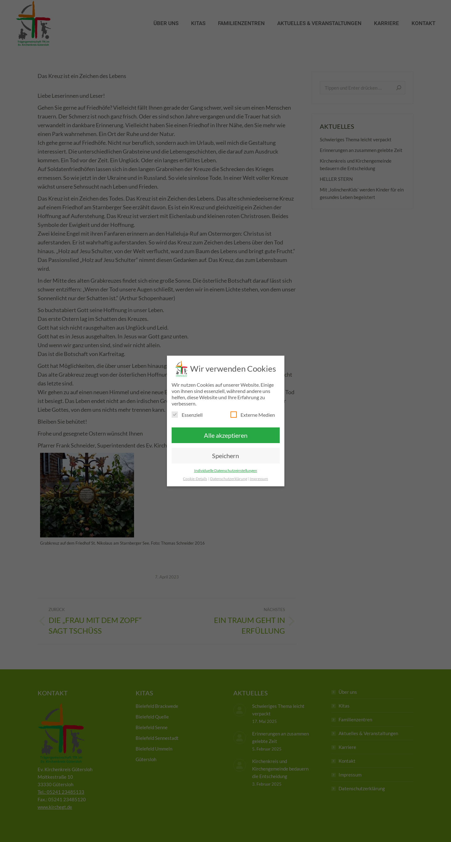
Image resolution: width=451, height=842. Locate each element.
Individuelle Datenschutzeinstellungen (225, 470)
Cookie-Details (195, 478)
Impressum (259, 478)
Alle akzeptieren (225, 435)
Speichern (225, 455)
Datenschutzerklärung (228, 478)
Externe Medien (253, 414)
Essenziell (187, 414)
